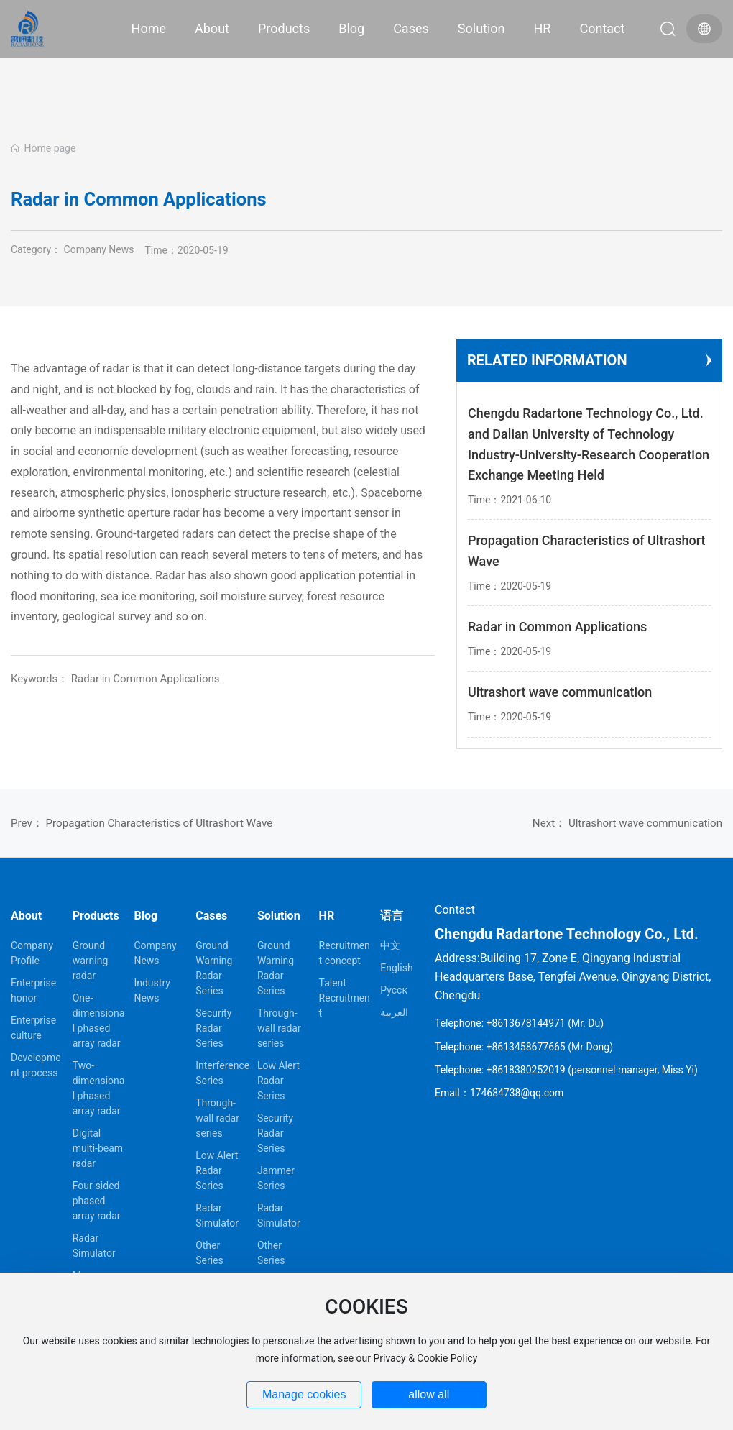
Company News (99, 249)
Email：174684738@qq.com (499, 1093)
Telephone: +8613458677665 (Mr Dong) (524, 1047)
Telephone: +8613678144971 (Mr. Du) (519, 1023)
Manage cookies (304, 1394)
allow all (428, 1394)
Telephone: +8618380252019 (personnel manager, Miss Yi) (566, 1070)
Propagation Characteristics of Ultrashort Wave (159, 823)
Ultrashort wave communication (645, 823)
